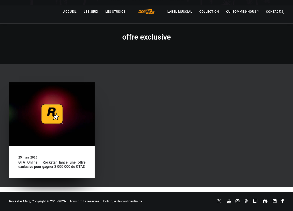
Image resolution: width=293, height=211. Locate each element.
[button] (52, 114)
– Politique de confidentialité (121, 201)
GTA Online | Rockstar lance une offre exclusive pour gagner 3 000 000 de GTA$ (51, 164)
